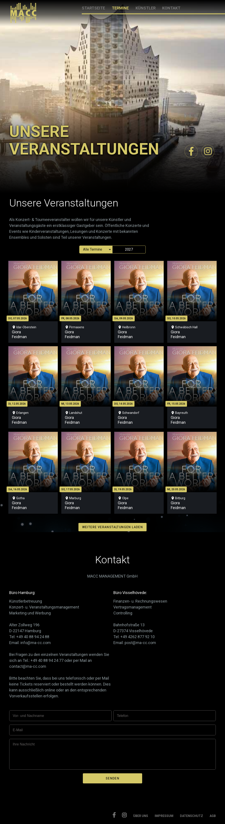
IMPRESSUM (164, 816)
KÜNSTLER (146, 8)
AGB (213, 816)
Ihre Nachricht (24, 744)
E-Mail (18, 730)
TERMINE (120, 8)
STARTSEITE (93, 8)
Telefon (122, 716)
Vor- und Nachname (28, 716)
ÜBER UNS (140, 816)
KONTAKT (171, 8)
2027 (129, 249)
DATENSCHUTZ (191, 816)
